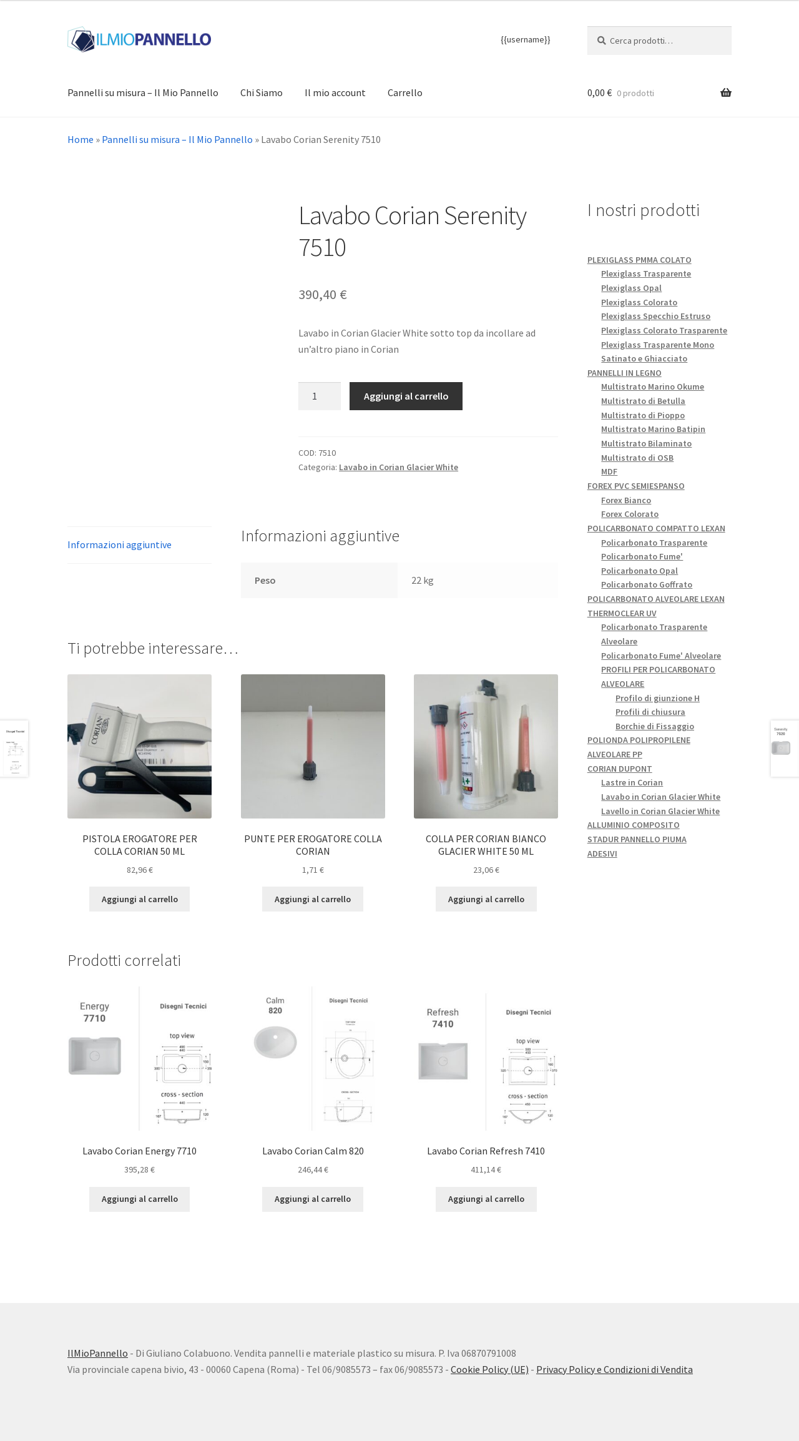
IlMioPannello (97, 1353)
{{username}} (526, 39)
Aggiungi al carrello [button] (140, 899)
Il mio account (335, 92)
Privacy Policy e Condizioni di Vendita (614, 1369)
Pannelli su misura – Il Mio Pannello (142, 92)
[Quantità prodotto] (319, 396)
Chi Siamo (261, 92)
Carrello (405, 92)
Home (80, 139)
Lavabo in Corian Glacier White (398, 467)
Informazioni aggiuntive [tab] (119, 544)
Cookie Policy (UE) (490, 1369)
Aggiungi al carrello (406, 396)
